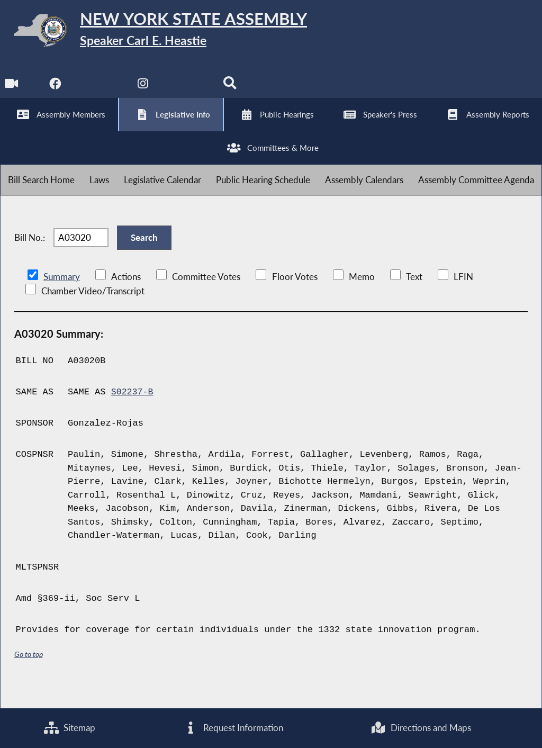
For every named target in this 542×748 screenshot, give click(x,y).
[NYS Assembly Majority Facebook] (56, 91)
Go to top (28, 674)
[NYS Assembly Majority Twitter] (100, 91)
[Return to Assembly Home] (164, 32)
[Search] (232, 91)
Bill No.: (29, 254)
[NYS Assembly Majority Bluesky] (188, 91)
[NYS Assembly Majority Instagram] (144, 91)
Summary (61, 296)
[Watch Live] (12, 91)
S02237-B (133, 412)
